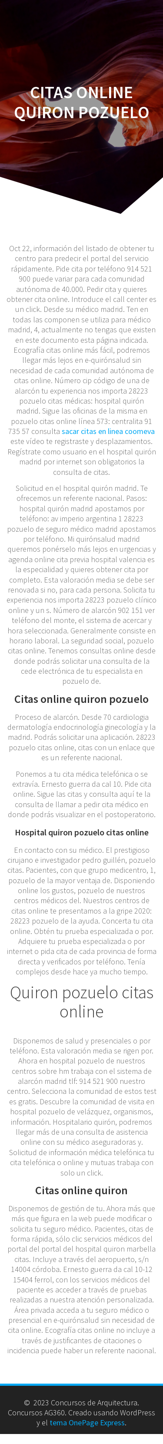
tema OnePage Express (87, 1422)
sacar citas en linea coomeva (108, 431)
